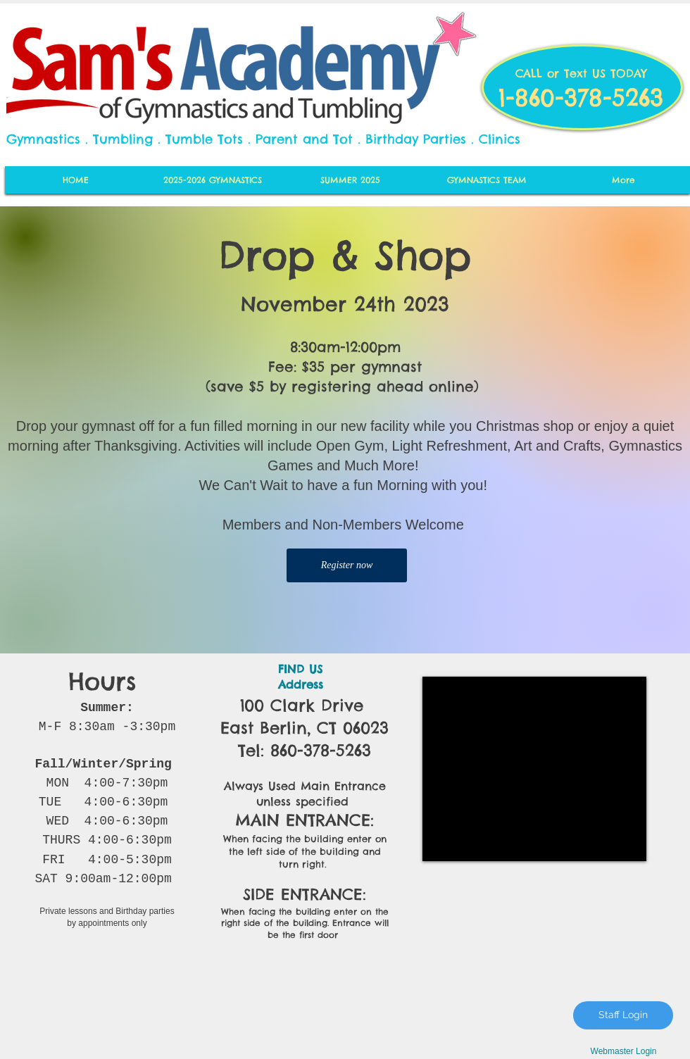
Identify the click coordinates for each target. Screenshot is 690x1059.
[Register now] (347, 565)
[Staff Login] (623, 1015)
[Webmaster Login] (623, 1052)
